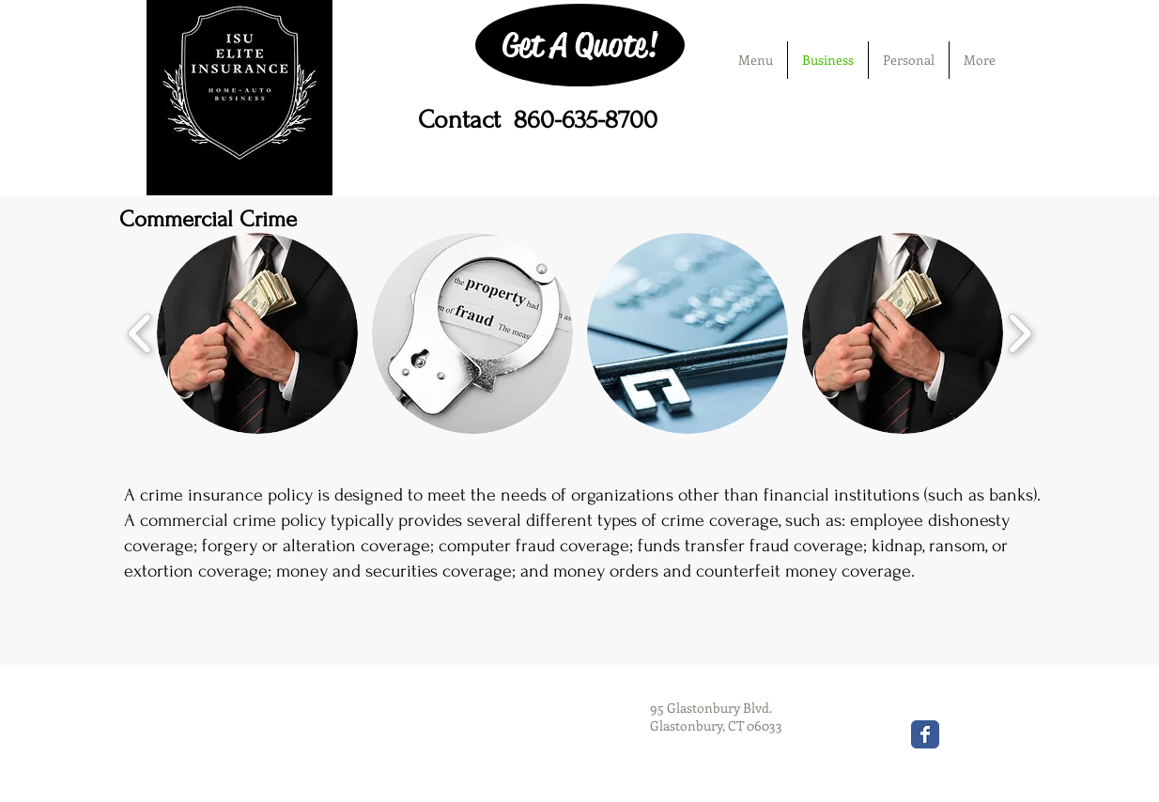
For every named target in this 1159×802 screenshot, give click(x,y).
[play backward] (140, 333)
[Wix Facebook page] (925, 734)
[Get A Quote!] (580, 45)
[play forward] (1019, 333)
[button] (257, 333)
